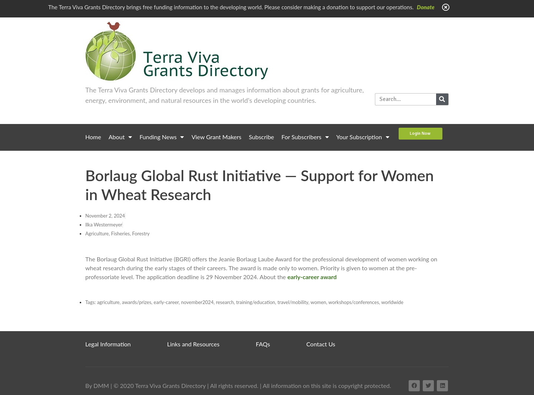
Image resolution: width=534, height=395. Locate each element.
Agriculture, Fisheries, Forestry (117, 233)
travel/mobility (292, 302)
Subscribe (261, 136)
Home (93, 136)
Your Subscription (362, 137)
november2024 (197, 302)
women (318, 302)
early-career (166, 302)
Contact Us (320, 343)
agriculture (108, 302)
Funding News (161, 137)
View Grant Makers (216, 136)
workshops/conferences (354, 302)
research (225, 302)
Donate (426, 7)
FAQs (263, 343)
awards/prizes (136, 302)
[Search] (442, 99)
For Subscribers (305, 137)
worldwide (392, 302)
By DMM (97, 385)
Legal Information (108, 343)
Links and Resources (193, 343)
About (120, 137)
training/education (255, 302)
